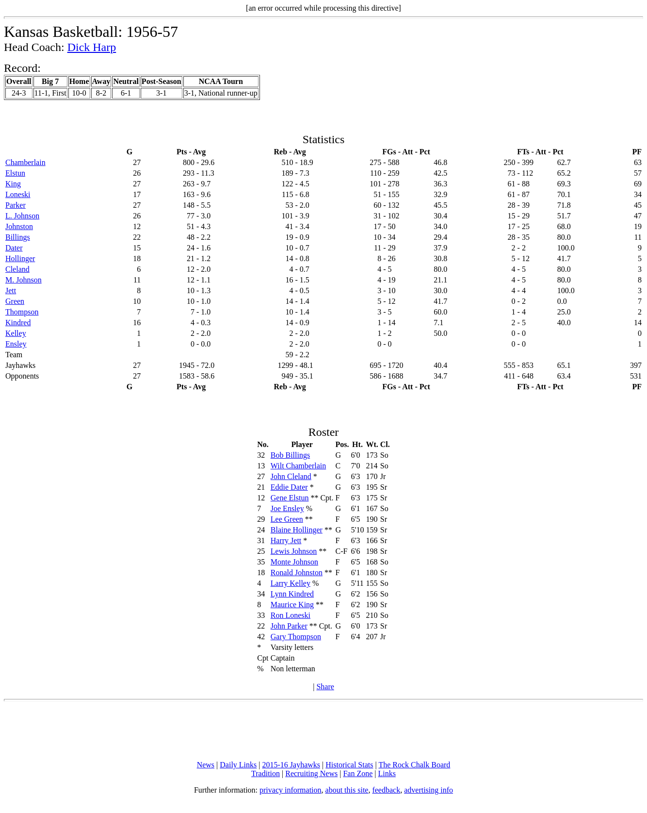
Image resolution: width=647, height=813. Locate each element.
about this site (347, 790)
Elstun (15, 173)
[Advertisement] (323, 731)
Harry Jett (286, 540)
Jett (10, 290)
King (13, 184)
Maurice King (292, 604)
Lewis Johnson (294, 551)
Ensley (16, 344)
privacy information (290, 790)
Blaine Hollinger (297, 530)
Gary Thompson (296, 636)
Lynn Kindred (292, 594)
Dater (14, 248)
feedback (386, 790)
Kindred (18, 322)
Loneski (18, 194)
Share (325, 686)
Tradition (265, 773)
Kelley (15, 333)
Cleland (17, 269)
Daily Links (238, 765)
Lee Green (287, 519)
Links (387, 773)
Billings (17, 237)
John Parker (289, 626)
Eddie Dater (289, 487)
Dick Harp (91, 47)
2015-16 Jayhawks (291, 765)
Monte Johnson (294, 562)
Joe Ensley (287, 508)
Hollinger (20, 258)
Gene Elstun (290, 498)
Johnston (19, 226)
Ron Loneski (290, 615)
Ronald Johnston (297, 572)
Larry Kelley (290, 583)
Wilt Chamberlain (298, 466)
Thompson (21, 312)
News (205, 765)
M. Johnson (23, 280)
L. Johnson (22, 216)
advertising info (428, 790)
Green (14, 301)
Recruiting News (311, 773)
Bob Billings (290, 455)
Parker (15, 205)
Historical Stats (349, 765)
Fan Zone (357, 773)
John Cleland (291, 476)
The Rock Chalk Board (414, 765)
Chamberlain (25, 162)
